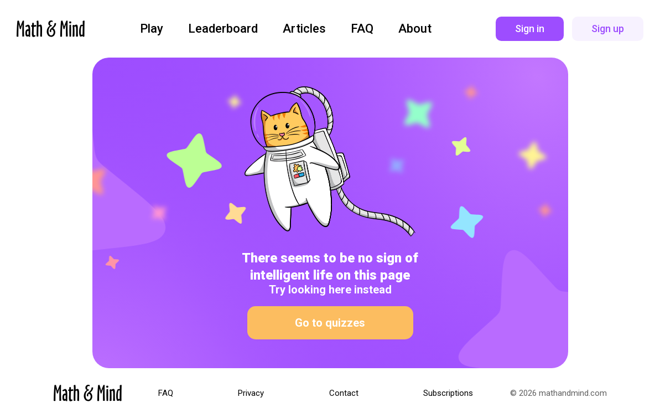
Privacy (251, 393)
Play (151, 29)
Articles (304, 29)
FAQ (362, 29)
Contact (343, 393)
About (415, 29)
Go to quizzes (330, 322)
